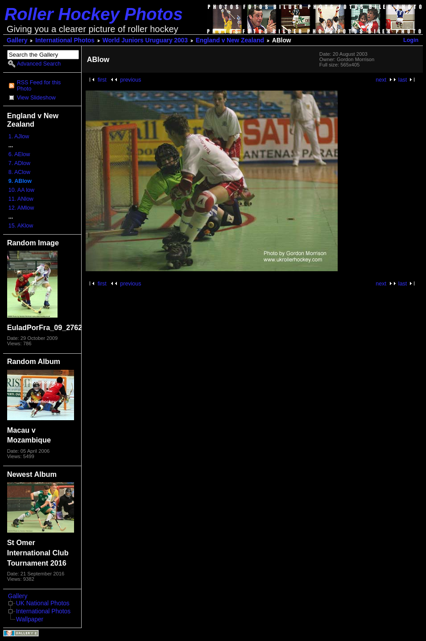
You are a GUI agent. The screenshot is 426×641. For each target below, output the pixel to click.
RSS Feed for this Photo (39, 85)
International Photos (65, 40)
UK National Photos (43, 603)
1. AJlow (18, 136)
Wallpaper (29, 619)
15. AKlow (20, 226)
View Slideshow (36, 98)
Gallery (17, 40)
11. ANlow (20, 199)
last (402, 80)
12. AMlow (21, 208)
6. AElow (19, 154)
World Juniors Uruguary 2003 (145, 40)
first (102, 80)
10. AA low (21, 190)
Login (410, 40)
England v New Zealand (230, 40)
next (381, 80)
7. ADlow (19, 163)
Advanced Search (39, 64)
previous (130, 80)
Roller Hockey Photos (93, 14)
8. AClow (19, 172)
